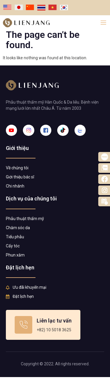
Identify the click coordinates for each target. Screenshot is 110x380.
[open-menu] (103, 22)
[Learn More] (43, 328)
